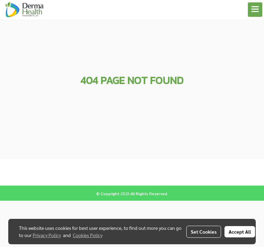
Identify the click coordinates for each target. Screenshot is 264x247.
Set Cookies (204, 231)
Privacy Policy (47, 235)
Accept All (240, 231)
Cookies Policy (87, 235)
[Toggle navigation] (255, 9)
